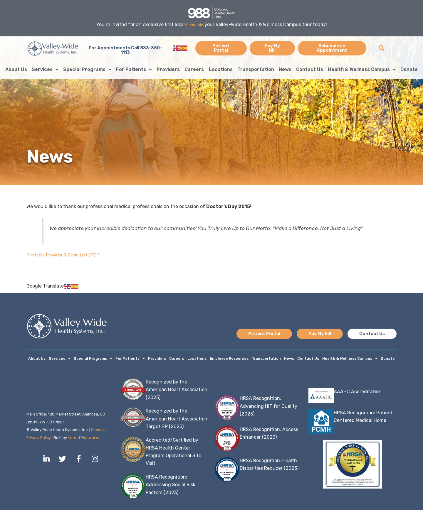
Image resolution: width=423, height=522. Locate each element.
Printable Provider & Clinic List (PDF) (66, 255)
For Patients (134, 69)
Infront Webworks (85, 449)
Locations (221, 69)
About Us (16, 69)
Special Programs (87, 69)
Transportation (255, 69)
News (285, 69)
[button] (381, 48)
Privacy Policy (39, 449)
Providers (168, 69)
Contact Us (309, 69)
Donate (409, 69)
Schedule (194, 24)
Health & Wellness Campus (362, 69)
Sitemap (98, 441)
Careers (194, 69)
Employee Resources (239, 359)
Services (45, 69)
